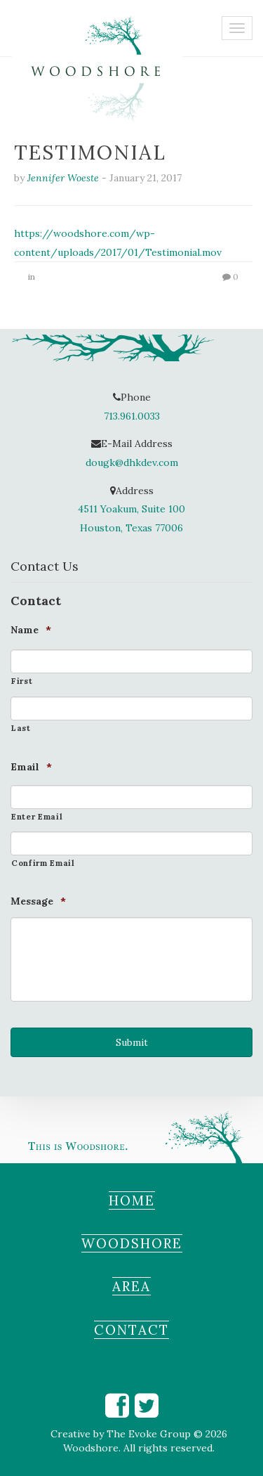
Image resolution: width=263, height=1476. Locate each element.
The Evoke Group (149, 1434)
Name (31, 629)
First (21, 681)
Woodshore (131, 1243)
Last (21, 728)
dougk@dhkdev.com (132, 462)
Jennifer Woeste (63, 177)
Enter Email (36, 817)
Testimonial (90, 152)
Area (131, 1286)
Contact (131, 1329)
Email (31, 766)
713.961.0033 (132, 416)
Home (132, 1200)
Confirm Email (43, 863)
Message (38, 901)
